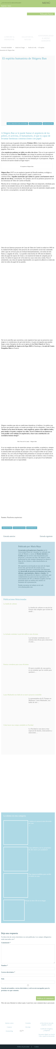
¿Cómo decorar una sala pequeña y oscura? (46, 1024)
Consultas (28, 1023)
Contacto (9, 1027)
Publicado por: (24, 546)
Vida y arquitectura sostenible (17, 123)
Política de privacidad (23, 1047)
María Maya (36, 546)
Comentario (6, 943)
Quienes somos (9, 1023)
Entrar (9, 5)
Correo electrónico (8, 972)
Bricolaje (28, 1027)
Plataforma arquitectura (14, 517)
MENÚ (46, 2)
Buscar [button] (28, 14)
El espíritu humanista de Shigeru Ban (24, 58)
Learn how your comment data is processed (40, 1003)
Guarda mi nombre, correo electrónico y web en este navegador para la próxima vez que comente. (25, 989)
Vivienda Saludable (6, 47)
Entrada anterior (9, 536)
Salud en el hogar (20, 47)
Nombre (4, 965)
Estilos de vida (32, 47)
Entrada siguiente (46, 536)
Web (2, 979)
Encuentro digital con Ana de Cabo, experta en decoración (47, 1035)
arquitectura (7, 527)
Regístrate (4, 5)
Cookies (36, 1047)
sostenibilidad (31, 527)
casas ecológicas (19, 527)
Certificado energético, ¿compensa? (46, 1029)
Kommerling (9, 1031)
